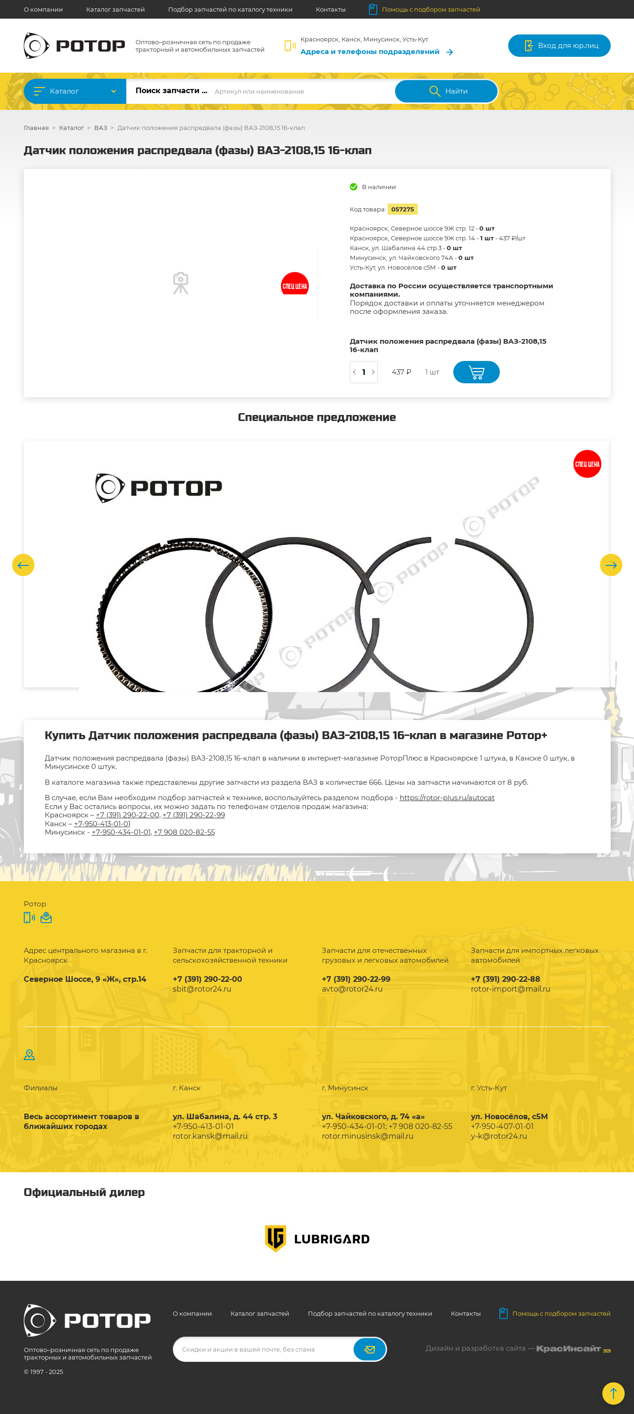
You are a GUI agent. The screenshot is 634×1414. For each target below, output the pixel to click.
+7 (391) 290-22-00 (127, 814)
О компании (43, 9)
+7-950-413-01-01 (102, 823)
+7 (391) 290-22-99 (194, 814)
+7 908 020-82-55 (184, 832)
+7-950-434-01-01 (121, 832)
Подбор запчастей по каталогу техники (230, 9)
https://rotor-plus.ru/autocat (447, 797)
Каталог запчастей (115, 9)
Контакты (331, 9)
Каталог (64, 91)
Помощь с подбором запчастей (424, 9)
